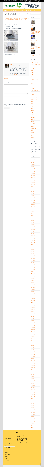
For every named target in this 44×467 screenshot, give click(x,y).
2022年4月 (33, 246)
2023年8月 (33, 217)
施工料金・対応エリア (16, 10)
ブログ (38, 0)
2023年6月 (33, 220)
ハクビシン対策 (5, 0)
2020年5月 (33, 284)
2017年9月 (33, 342)
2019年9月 (33, 298)
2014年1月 (33, 421)
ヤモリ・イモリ (34, 99)
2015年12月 (33, 380)
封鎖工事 (32, 108)
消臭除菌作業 (33, 128)
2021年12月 (33, 253)
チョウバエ (33, 77)
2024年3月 (33, 204)
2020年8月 (33, 278)
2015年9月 (33, 385)
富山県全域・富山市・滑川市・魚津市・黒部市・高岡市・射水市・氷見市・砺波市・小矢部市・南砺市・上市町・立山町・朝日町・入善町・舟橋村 (16, 19)
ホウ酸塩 (32, 94)
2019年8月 (33, 300)
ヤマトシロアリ (34, 97)
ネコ (32, 81)
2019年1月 (33, 313)
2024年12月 (33, 188)
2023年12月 (33, 209)
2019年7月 (33, 302)
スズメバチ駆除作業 (26, 0)
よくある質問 (30, 10)
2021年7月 (33, 258)
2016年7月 (33, 367)
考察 (32, 130)
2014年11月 (33, 403)
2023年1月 (33, 229)
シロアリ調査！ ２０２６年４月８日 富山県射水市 (22, 435)
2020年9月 (33, 276)
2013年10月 (33, 427)
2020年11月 (33, 273)
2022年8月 (33, 238)
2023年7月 (33, 218)
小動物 (32, 110)
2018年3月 (33, 331)
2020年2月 (33, 289)
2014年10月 (33, 405)
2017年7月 (33, 345)
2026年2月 (33, 162)
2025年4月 (33, 180)
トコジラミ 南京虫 (34, 79)
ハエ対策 (6, 449)
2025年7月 (33, 175)
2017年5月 (33, 349)
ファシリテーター (34, 90)
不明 (32, 101)
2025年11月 (33, 168)
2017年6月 (33, 347)
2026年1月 (33, 164)
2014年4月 (33, 416)
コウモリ (32, 70)
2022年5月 (33, 244)
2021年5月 (33, 262)
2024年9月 (33, 193)
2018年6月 (33, 325)
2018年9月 (33, 320)
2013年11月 (33, 425)
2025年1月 (33, 186)
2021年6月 (33, 260)
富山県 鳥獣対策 (13, 18)
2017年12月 (33, 336)
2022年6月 (33, 242)
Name (22, 95)
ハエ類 (32, 85)
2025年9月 (33, 171)
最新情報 (32, 121)
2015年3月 (33, 396)
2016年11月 (33, 360)
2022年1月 (33, 251)
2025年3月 (33, 182)
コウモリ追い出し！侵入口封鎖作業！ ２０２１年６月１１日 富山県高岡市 (16, 14)
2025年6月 (33, 177)
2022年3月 (33, 247)
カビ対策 (32, 68)
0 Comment (27, 18)
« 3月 (31, 152)
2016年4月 (33, 372)
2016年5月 (33, 371)
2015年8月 (33, 387)
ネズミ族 (32, 83)
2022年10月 (33, 235)
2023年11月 (33, 211)
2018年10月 (33, 318)
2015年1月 (33, 400)
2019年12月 (33, 293)
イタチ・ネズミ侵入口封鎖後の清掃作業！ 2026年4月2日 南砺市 (22, 443)
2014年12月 (33, 401)
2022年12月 (33, 231)
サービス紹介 (9, 10)
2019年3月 (33, 309)
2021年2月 (33, 267)
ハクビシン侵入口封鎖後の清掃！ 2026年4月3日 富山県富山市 (22, 439)
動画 (32, 103)
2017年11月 (33, 338)
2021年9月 (33, 255)
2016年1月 (33, 378)
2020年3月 (33, 287)
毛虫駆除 (32, 126)
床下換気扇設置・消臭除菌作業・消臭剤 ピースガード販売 (15, 0)
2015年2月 (33, 398)
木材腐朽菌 (33, 123)
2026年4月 (33, 159)
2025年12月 (33, 166)
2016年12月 (33, 358)
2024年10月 (33, 191)
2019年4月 (33, 307)
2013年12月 (33, 423)
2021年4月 (33, 264)
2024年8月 (33, 195)
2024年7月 (33, 197)
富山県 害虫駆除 (8, 18)
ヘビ (32, 92)
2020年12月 (33, 271)
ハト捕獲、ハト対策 (34, 88)
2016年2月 (33, 376)
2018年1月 (33, 334)
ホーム (5, 10)
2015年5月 (33, 392)
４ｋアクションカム (34, 62)
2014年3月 (33, 418)
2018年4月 (33, 329)
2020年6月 (33, 282)
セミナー (32, 74)
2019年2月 (33, 311)
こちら (38, 7)
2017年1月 (33, 356)
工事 (32, 112)
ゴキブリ (32, 72)
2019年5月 (33, 305)
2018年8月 (33, 322)
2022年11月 (33, 233)
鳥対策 (32, 137)
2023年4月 (33, 224)
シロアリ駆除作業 (34, 0)
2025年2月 (33, 184)
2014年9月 (33, 407)
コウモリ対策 (7, 447)
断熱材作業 (33, 117)
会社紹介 (22, 10)
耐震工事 (32, 132)
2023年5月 (33, 222)
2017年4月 (33, 351)
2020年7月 (33, 280)
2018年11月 (33, 316)
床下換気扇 (33, 114)
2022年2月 (33, 249)
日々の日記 (33, 119)
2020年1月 (33, 291)
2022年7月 (33, 240)
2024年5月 (33, 200)
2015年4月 (33, 394)
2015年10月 (33, 383)
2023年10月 (33, 213)
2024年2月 (33, 206)
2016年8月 (33, 365)
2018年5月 (33, 327)
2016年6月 (33, 369)
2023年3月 (33, 226)
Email (22, 98)
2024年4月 (33, 202)
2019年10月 (33, 296)
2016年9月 (33, 363)
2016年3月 (33, 374)
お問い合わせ (35, 10)
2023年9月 (33, 215)
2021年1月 (33, 269)
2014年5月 (33, 414)
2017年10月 (33, 340)
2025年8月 (33, 173)
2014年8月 (33, 409)
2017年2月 (33, 354)
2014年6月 (33, 412)
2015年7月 (33, 389)
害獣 (32, 106)
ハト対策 (30, 0)
